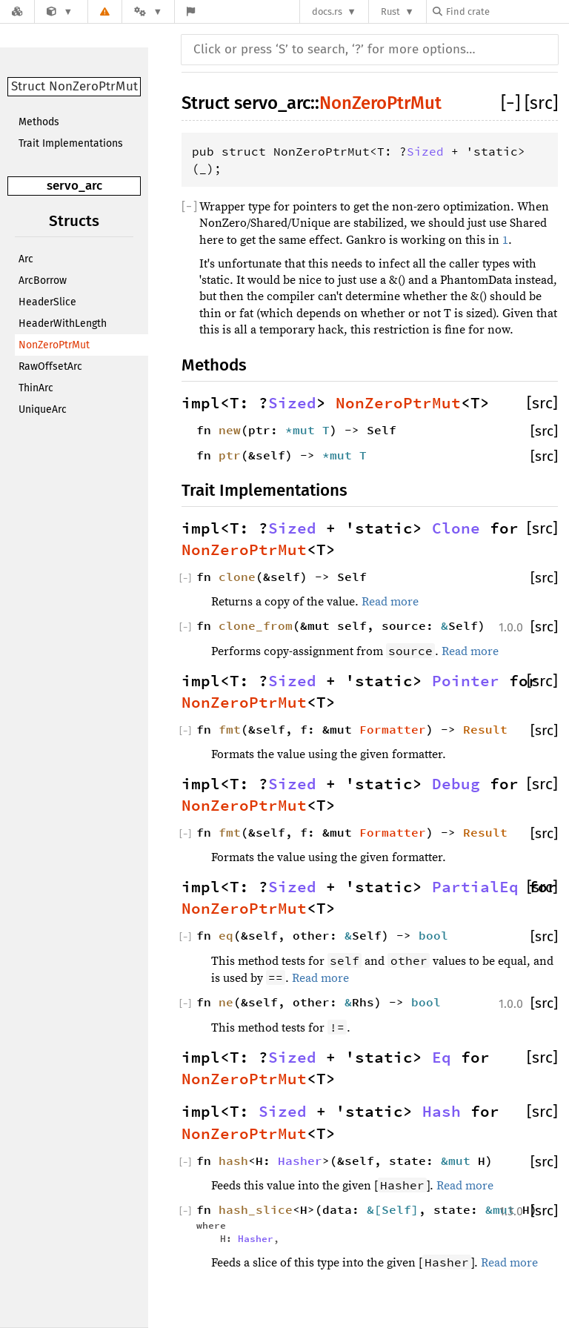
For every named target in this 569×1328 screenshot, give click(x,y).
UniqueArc (43, 409)
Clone (456, 528)
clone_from (256, 625)
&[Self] (393, 1209)
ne (226, 1002)
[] (513, 103)
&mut (459, 1160)
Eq (441, 1057)
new (230, 429)
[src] (541, 103)
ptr (230, 455)
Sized (425, 151)
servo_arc (74, 185)
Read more (390, 601)
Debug (456, 784)
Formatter (392, 729)
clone (237, 576)
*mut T (307, 429)
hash (233, 1160)
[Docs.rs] (17, 11)
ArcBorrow (43, 280)
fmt (230, 729)
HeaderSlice (47, 302)
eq (226, 935)
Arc (26, 259)
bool (433, 935)
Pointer (465, 681)
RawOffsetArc (50, 366)
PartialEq (475, 887)
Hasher (300, 1160)
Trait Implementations (71, 143)
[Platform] (148, 11)
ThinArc (36, 388)
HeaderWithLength (63, 323)
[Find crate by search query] (507, 11)
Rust (390, 11)
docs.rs (327, 11)
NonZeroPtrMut (54, 345)
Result (485, 729)
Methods (39, 122)
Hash (441, 1111)
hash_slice (256, 1209)
